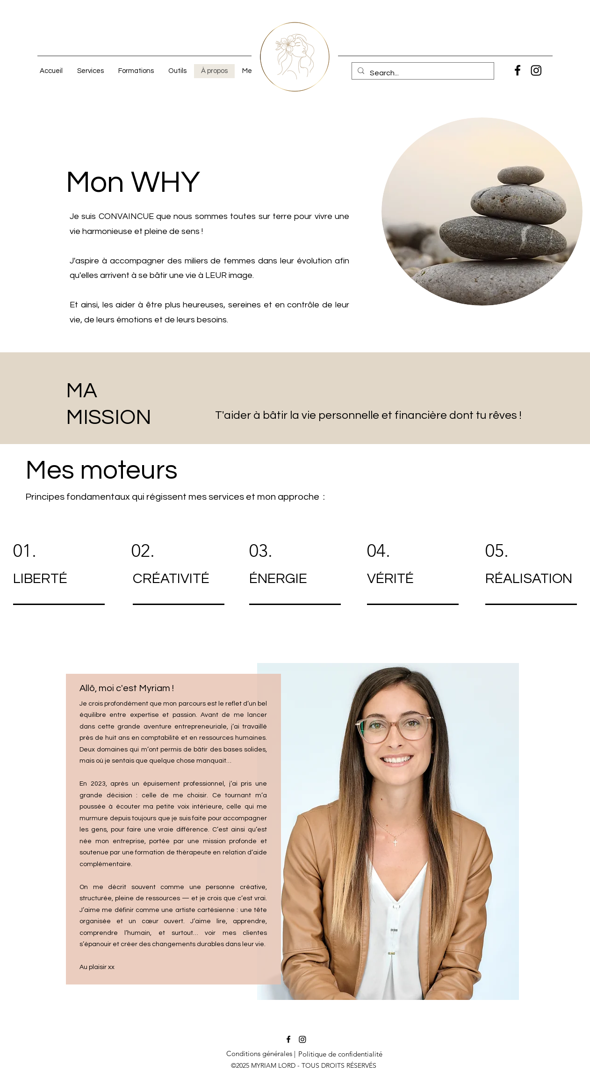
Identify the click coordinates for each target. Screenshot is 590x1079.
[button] (90, 71)
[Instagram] (536, 70)
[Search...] (422, 73)
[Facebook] (518, 70)
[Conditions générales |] (260, 1054)
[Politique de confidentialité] (340, 1054)
